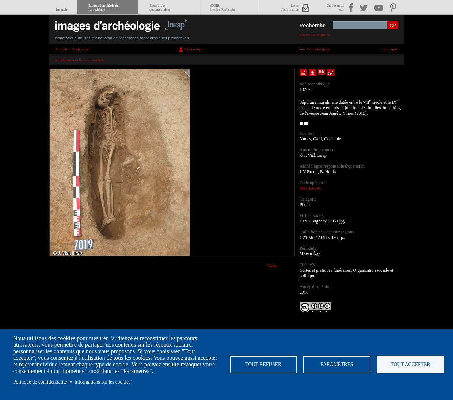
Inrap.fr (62, 9)
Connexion (193, 49)
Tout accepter (410, 364)
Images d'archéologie (103, 7)
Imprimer (390, 49)
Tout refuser (263, 364)
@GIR (222, 7)
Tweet (272, 265)
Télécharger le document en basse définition (312, 72)
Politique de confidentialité (40, 382)
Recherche (312, 25)
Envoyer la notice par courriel (330, 72)
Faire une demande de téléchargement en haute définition (321, 72)
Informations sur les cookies (103, 382)
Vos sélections (318, 49)
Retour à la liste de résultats (82, 60)
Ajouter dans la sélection (303, 72)
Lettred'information (290, 7)
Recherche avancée (314, 34)
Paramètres (337, 364)
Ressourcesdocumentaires (159, 7)
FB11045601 (311, 188)
